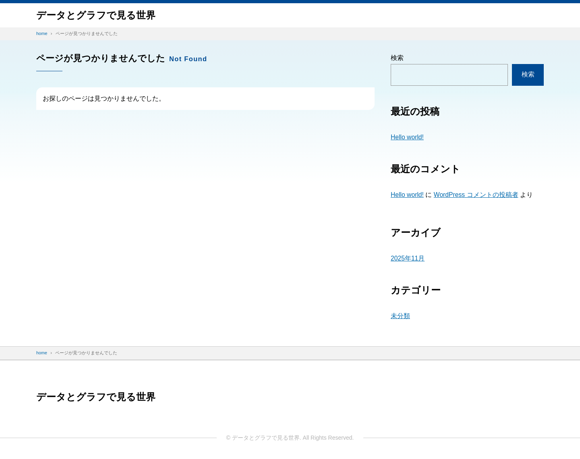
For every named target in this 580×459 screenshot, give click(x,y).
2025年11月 (408, 258)
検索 (397, 57)
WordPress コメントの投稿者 (476, 194)
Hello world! (408, 137)
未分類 (400, 315)
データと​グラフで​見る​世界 (95, 15)
